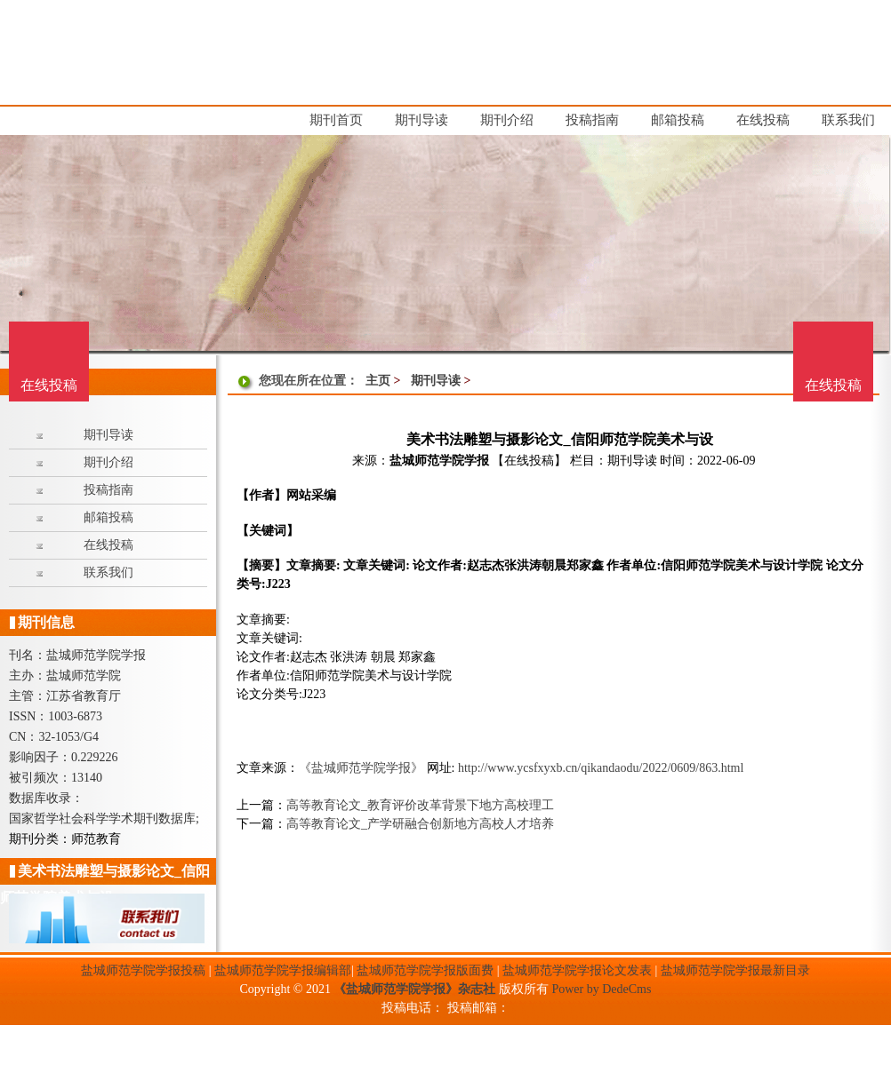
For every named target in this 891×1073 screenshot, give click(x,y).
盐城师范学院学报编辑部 (282, 970)
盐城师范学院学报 (439, 460)
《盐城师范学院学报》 (361, 768)
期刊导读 (436, 380)
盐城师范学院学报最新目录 (735, 970)
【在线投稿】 (529, 460)
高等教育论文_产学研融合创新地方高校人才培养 (420, 824)
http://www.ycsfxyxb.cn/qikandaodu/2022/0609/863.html (600, 768)
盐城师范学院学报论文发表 (577, 970)
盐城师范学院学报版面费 (425, 970)
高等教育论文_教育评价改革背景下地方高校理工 (420, 805)
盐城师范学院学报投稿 (143, 970)
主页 (377, 380)
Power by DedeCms (601, 989)
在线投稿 (833, 385)
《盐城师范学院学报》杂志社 (414, 989)
